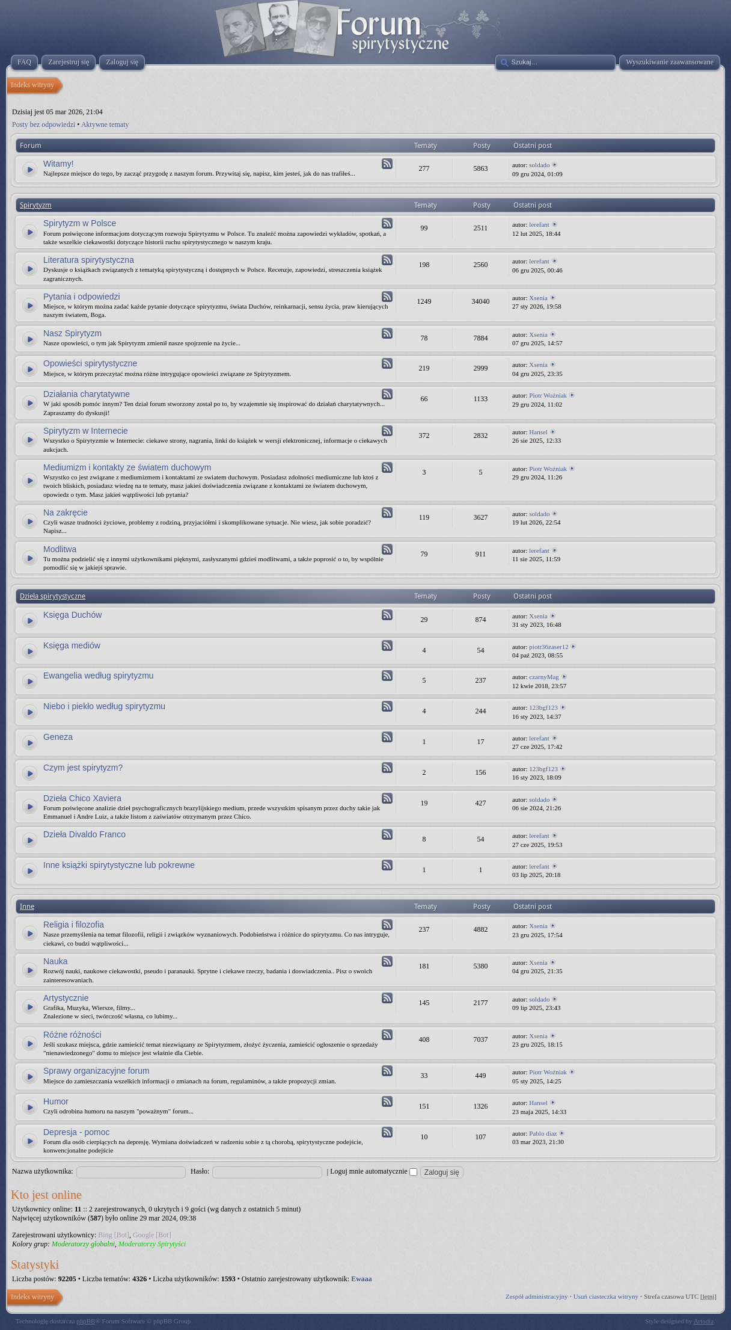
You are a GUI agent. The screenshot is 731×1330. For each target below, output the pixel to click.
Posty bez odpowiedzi (43, 124)
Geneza (58, 737)
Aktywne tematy (105, 124)
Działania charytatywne (86, 394)
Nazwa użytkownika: (42, 1171)
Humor (56, 1101)
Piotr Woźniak (548, 395)
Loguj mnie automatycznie (373, 1171)
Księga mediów (71, 645)
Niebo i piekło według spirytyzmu (104, 706)
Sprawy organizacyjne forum (96, 1071)
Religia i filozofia (73, 924)
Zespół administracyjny (537, 1296)
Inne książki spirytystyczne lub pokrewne (119, 865)
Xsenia (538, 297)
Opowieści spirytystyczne (90, 363)
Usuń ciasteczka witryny (605, 1296)
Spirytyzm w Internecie (85, 431)
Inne (27, 906)
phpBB (85, 1321)
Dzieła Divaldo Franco (84, 834)
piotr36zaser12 (548, 646)
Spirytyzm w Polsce (79, 223)
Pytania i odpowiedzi (81, 296)
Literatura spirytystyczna (88, 260)
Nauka (55, 961)
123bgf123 (543, 707)
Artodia (704, 1321)
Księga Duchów (72, 615)
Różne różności (72, 1034)
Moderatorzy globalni (83, 1244)
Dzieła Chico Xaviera (82, 798)
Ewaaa (361, 1279)
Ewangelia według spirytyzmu (98, 675)
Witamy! (58, 163)
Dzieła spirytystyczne (52, 596)
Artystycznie (65, 998)
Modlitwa (59, 549)
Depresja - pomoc (76, 1132)
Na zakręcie (65, 512)
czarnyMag (543, 676)
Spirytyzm (36, 205)
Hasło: (200, 1171)
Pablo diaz (543, 1133)
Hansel (538, 432)
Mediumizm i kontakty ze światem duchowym (127, 467)
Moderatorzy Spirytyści (152, 1244)
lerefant (539, 224)
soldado (539, 164)
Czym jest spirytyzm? (83, 767)
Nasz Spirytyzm (72, 333)
